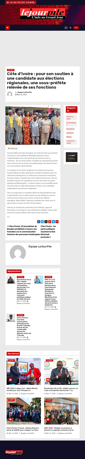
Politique (10, 70)
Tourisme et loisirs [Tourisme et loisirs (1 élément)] (71, 142)
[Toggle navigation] (66, 27)
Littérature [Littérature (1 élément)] (70, 133)
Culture (11, 360)
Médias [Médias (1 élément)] (69, 137)
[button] (71, 28)
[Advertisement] (42, 47)
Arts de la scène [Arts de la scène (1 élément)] (70, 118)
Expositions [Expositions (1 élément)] (70, 129)
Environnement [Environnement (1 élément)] (71, 124)
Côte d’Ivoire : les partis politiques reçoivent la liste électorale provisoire (48, 231)
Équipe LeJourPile (25, 92)
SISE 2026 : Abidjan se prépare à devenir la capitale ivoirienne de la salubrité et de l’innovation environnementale (58, 431)
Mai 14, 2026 (21, 301)
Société (11, 400)
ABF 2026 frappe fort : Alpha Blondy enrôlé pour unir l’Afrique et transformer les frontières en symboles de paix (24, 391)
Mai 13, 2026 (49, 307)
